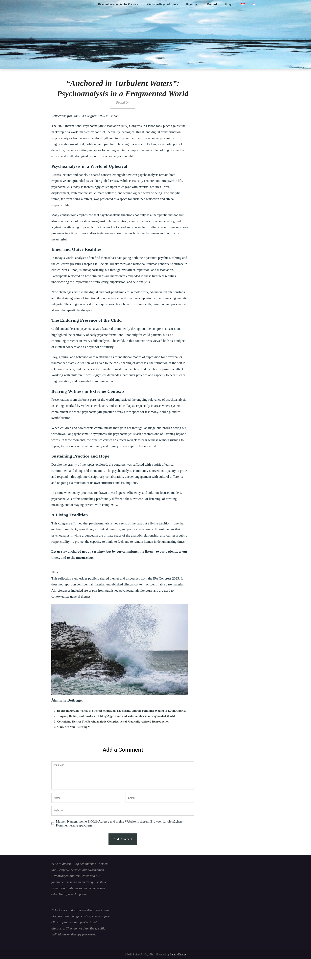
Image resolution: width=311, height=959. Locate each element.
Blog (228, 4)
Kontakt (213, 4)
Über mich (193, 4)
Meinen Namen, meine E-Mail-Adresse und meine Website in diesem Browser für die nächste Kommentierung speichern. (119, 823)
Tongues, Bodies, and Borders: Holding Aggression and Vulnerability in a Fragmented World (116, 716)
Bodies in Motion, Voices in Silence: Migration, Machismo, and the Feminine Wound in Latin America (121, 710)
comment (122, 775)
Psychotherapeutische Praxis (122, 4)
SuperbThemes (178, 954)
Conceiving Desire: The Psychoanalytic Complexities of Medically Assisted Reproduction (113, 721)
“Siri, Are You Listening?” (73, 726)
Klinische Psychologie (163, 4)
